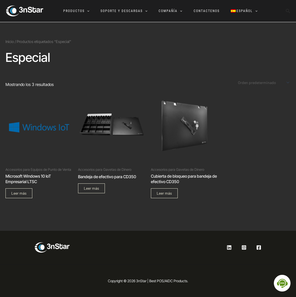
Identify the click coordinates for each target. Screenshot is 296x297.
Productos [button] (75, 11)
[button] (86, 11)
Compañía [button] (170, 11)
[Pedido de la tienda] (263, 82)
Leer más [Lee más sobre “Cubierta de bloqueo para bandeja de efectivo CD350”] (164, 193)
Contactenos (206, 11)
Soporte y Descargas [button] (123, 11)
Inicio (9, 41)
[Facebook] (259, 247)
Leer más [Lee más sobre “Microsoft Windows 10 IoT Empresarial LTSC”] (19, 193)
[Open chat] (282, 283)
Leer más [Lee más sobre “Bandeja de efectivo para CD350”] (91, 188)
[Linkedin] (229, 247)
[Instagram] (244, 247)
